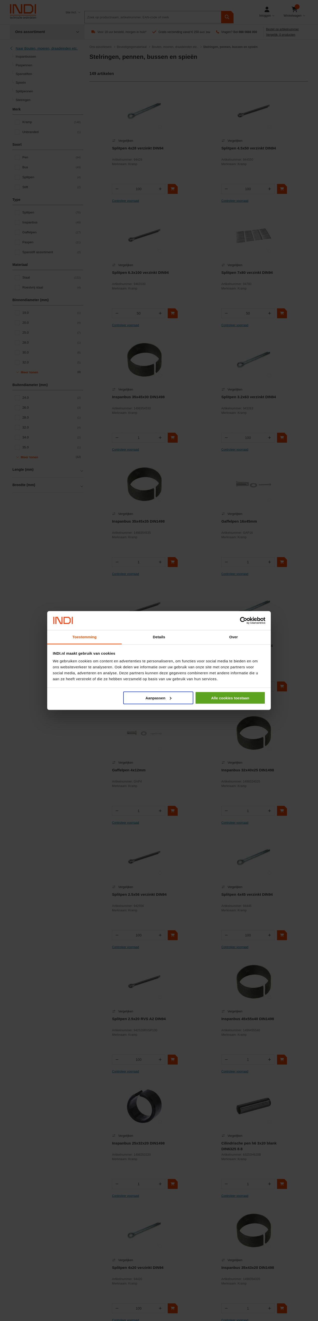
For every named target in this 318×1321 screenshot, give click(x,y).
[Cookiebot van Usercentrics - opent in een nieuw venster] (243, 620)
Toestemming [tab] (84, 637)
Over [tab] (233, 637)
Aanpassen (158, 698)
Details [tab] (159, 637)
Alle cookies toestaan (230, 698)
